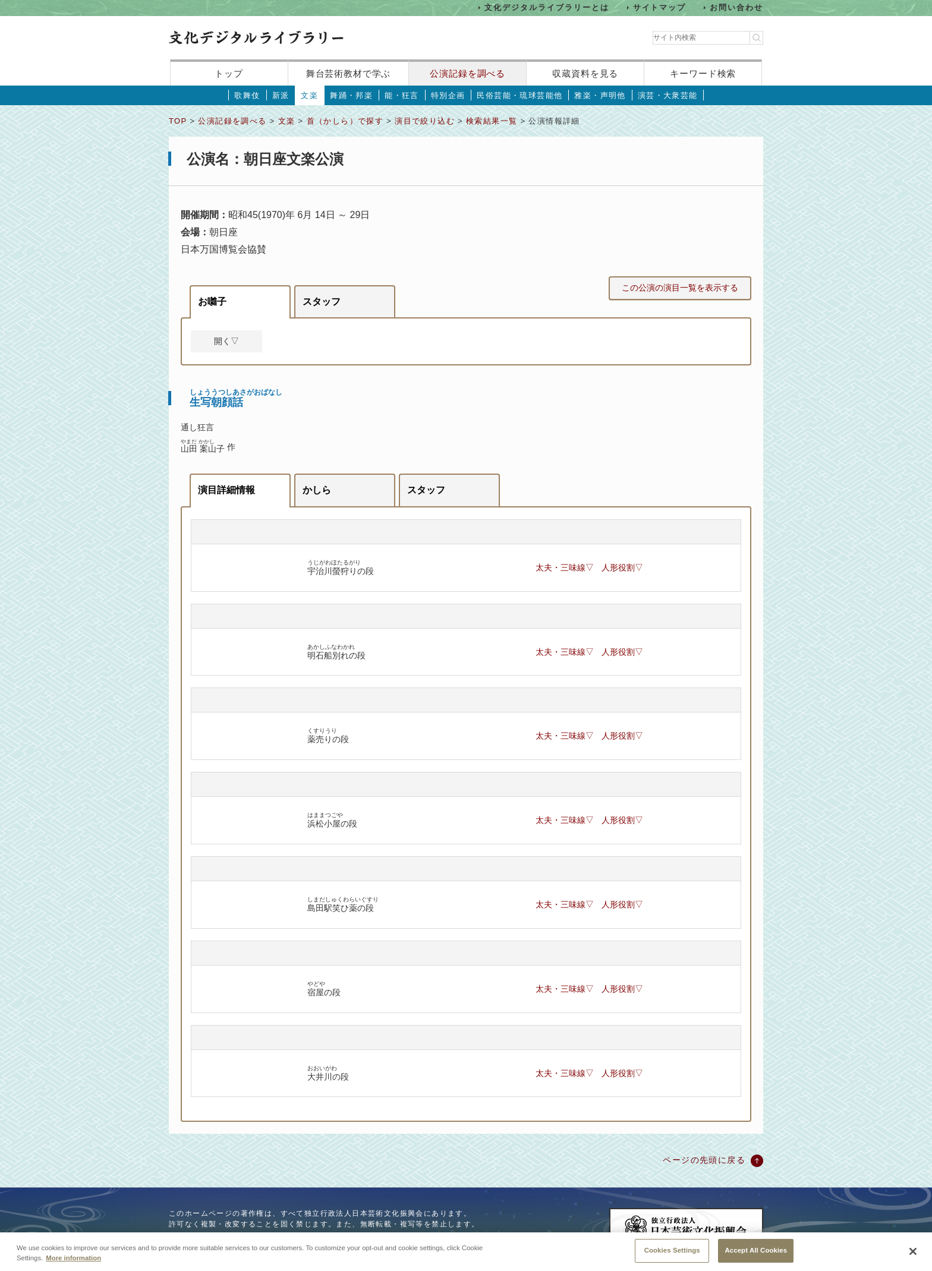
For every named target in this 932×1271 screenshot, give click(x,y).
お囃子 (212, 302)
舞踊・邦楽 (351, 95)
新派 (280, 95)
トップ (229, 73)
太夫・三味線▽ (565, 567)
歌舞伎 (247, 95)
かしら (317, 490)
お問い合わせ (736, 7)
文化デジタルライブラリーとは (546, 7)
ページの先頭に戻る (704, 1160)
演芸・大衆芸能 (668, 95)
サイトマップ (660, 7)
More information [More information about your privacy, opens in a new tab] (73, 1265)
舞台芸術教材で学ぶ (348, 73)
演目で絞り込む (425, 120)
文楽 (309, 95)
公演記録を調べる (467, 73)
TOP (178, 120)
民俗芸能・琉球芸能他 (519, 95)
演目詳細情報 (226, 490)
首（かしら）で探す (345, 120)
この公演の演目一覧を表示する (680, 287)
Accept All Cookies (756, 1257)
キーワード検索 (703, 73)
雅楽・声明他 (599, 95)
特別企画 (448, 95)
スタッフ (322, 302)
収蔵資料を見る (585, 73)
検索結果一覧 (491, 120)
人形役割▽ (622, 567)
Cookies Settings (672, 1257)
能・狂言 (402, 95)
